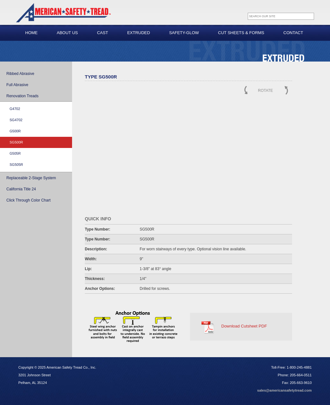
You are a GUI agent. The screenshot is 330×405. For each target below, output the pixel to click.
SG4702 (16, 120)
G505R (15, 153)
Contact (293, 32)
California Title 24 (21, 189)
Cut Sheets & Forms (241, 32)
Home (31, 32)
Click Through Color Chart (28, 200)
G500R (15, 131)
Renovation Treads (22, 96)
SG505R (16, 164)
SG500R (16, 142)
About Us (67, 32)
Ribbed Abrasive (20, 73)
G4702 (15, 109)
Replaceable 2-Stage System (31, 178)
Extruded (138, 32)
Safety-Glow (184, 32)
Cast (102, 32)
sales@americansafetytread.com (284, 390)
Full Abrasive (17, 85)
